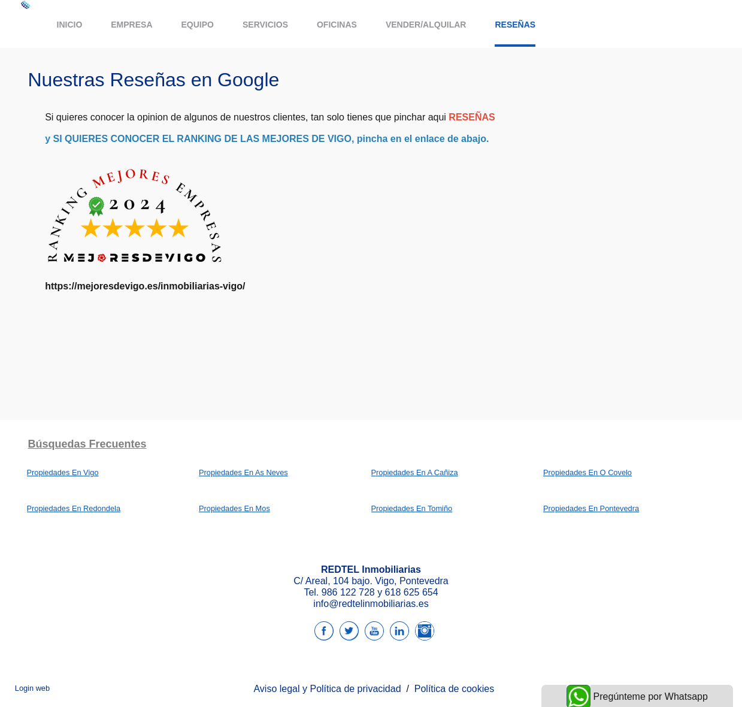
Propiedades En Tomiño (412, 508)
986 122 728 (348, 592)
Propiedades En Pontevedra (591, 508)
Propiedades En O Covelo (587, 472)
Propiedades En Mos (234, 508)
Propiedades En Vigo (63, 472)
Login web (32, 688)
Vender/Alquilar (426, 24)
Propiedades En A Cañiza (414, 472)
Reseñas (515, 24)
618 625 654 (411, 592)
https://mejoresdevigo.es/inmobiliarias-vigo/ (145, 286)
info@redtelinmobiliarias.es (370, 604)
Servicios (265, 24)
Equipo (197, 24)
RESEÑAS (472, 117)
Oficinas (337, 24)
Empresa (131, 24)
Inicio (70, 24)
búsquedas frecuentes (87, 444)
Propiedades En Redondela (74, 508)
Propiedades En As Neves (243, 472)
